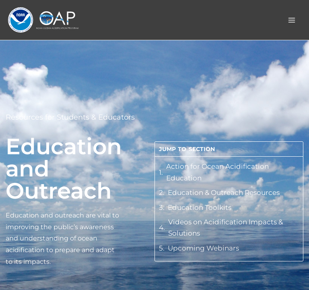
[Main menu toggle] (292, 20)
